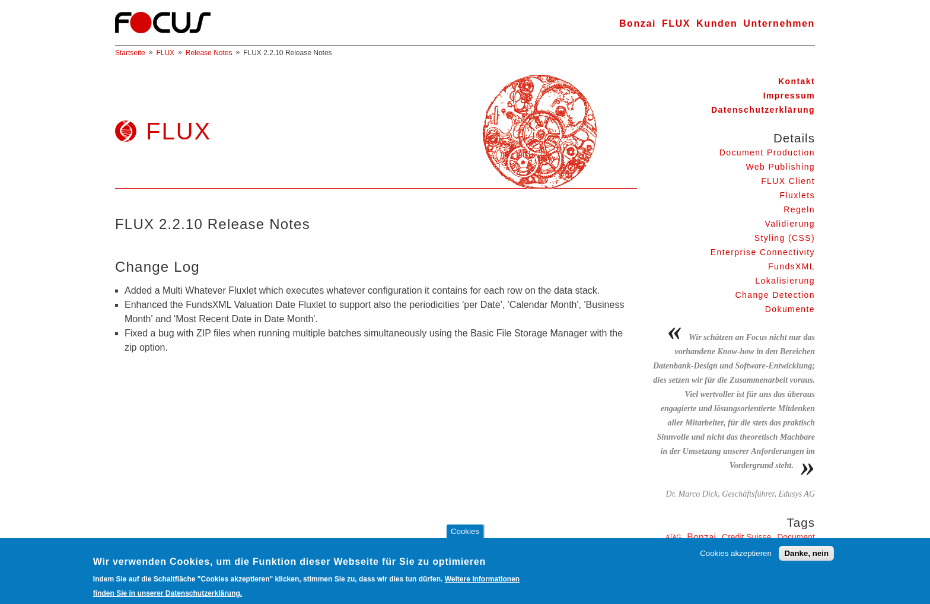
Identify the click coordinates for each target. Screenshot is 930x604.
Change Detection (775, 295)
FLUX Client (788, 181)
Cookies (465, 535)
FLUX (676, 23)
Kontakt (796, 81)
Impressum (789, 95)
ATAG (673, 537)
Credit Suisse (746, 537)
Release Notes (209, 53)
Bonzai (637, 23)
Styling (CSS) (784, 238)
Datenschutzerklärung (763, 110)
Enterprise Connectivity (763, 252)
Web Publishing (780, 166)
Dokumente (790, 309)
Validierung (790, 223)
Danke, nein (806, 557)
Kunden (716, 23)
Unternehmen (779, 23)
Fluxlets (797, 195)
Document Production (767, 152)
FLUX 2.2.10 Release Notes (287, 53)
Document (796, 537)
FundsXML (791, 266)
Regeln (799, 209)
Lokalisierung (785, 280)
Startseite (130, 53)
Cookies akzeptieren (736, 557)
